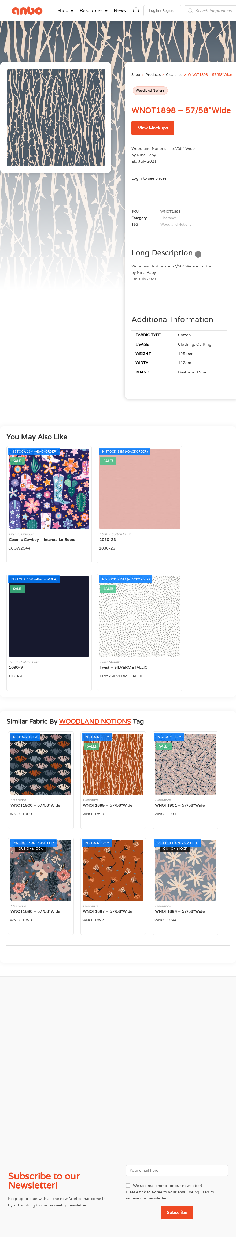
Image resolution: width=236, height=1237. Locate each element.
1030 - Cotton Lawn (115, 534)
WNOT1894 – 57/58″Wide (180, 911)
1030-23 (107, 539)
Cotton (184, 334)
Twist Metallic (110, 662)
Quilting (203, 344)
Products (153, 74)
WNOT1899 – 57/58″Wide (107, 805)
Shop (135, 74)
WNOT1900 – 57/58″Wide (35, 805)
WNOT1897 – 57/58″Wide (107, 911)
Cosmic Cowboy (21, 534)
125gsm (185, 353)
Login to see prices (149, 178)
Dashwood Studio (194, 372)
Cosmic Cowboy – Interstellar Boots (42, 539)
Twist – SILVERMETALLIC (123, 667)
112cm (184, 362)
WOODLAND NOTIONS (95, 722)
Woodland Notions (150, 90)
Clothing (186, 344)
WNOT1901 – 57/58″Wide (180, 805)
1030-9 (16, 667)
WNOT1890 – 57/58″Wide (35, 911)
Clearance (174, 74)
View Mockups (153, 128)
